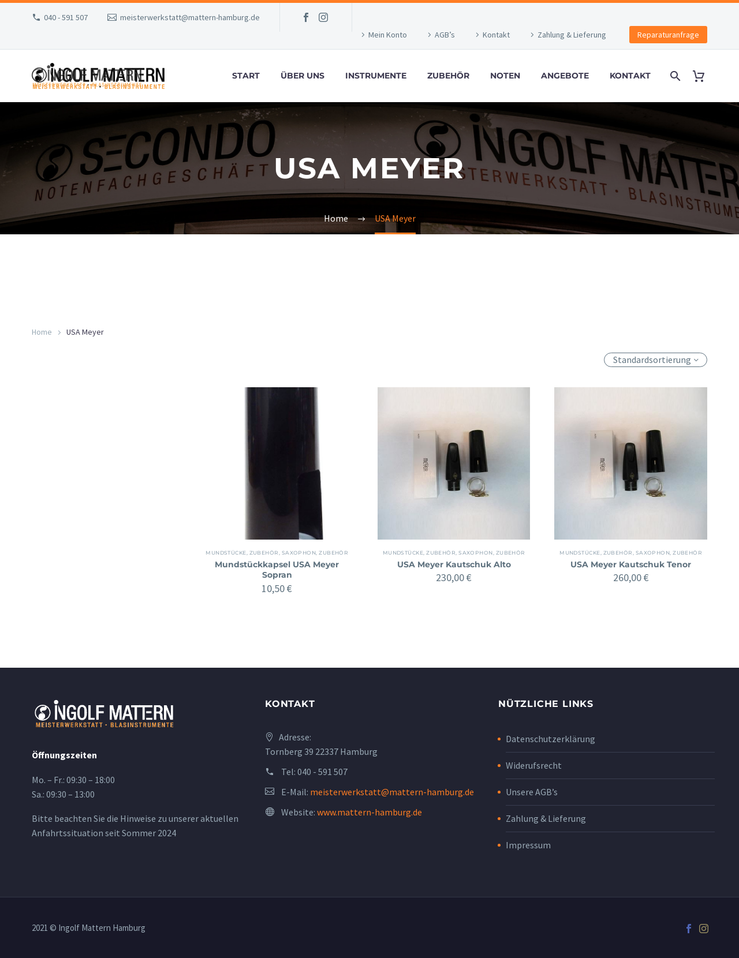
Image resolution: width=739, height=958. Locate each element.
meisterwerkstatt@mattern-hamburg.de (190, 17)
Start (246, 75)
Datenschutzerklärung (550, 738)
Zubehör (448, 75)
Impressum (528, 845)
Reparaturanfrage (668, 34)
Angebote (565, 75)
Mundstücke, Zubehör (249, 552)
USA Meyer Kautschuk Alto (454, 564)
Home (42, 332)
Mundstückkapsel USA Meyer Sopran (277, 569)
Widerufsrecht (534, 765)
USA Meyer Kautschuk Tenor (630, 564)
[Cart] (703, 76)
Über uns (302, 75)
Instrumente (375, 75)
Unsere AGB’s (532, 792)
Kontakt (496, 34)
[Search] (674, 76)
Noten (505, 75)
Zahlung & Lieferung (572, 34)
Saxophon (305, 552)
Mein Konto (387, 34)
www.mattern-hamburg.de (369, 812)
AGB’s (445, 34)
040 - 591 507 (66, 17)
